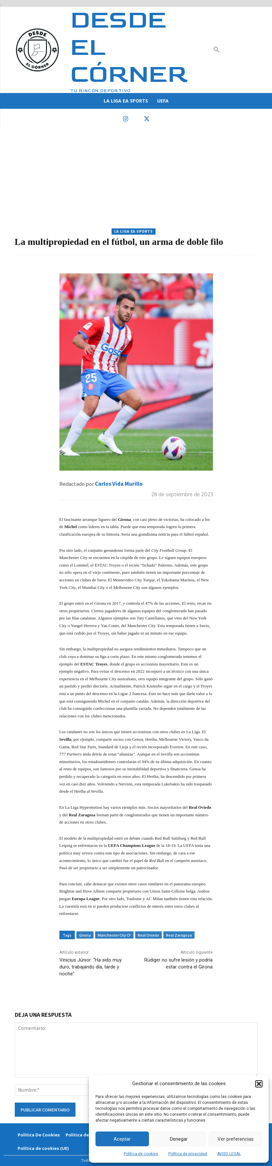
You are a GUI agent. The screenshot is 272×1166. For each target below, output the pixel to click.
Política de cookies (141, 1154)
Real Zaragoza (179, 935)
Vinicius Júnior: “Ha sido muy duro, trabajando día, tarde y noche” (90, 967)
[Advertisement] (136, 179)
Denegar (179, 1139)
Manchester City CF (114, 935)
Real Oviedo (148, 935)
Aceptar (122, 1139)
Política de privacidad (187, 1154)
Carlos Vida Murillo (119, 483)
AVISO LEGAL (229, 1154)
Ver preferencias (236, 1139)
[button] (259, 1084)
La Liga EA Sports (134, 231)
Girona (85, 935)
